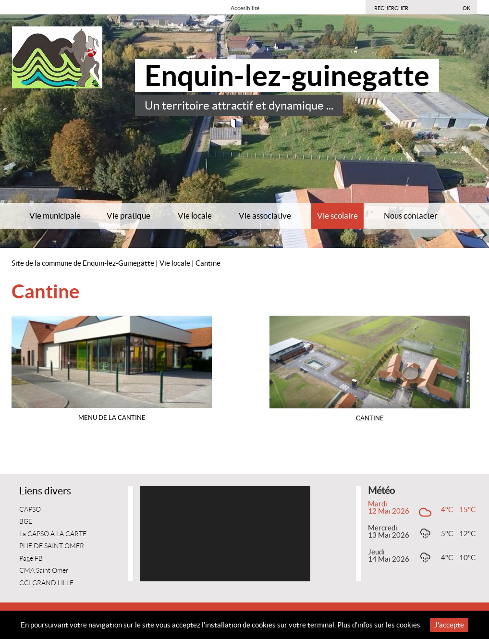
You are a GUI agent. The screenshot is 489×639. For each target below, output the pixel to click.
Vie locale (195, 215)
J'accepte (449, 625)
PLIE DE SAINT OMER (51, 546)
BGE (25, 521)
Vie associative (265, 215)
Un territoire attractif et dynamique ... (239, 105)
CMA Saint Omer (44, 570)
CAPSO (30, 509)
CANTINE (370, 418)
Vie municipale (55, 215)
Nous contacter (411, 215)
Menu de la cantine (112, 417)
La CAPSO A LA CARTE (52, 534)
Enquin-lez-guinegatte (287, 75)
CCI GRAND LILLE (46, 583)
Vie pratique (128, 215)
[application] (225, 533)
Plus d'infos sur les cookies (378, 625)
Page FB (31, 558)
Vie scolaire (337, 215)
